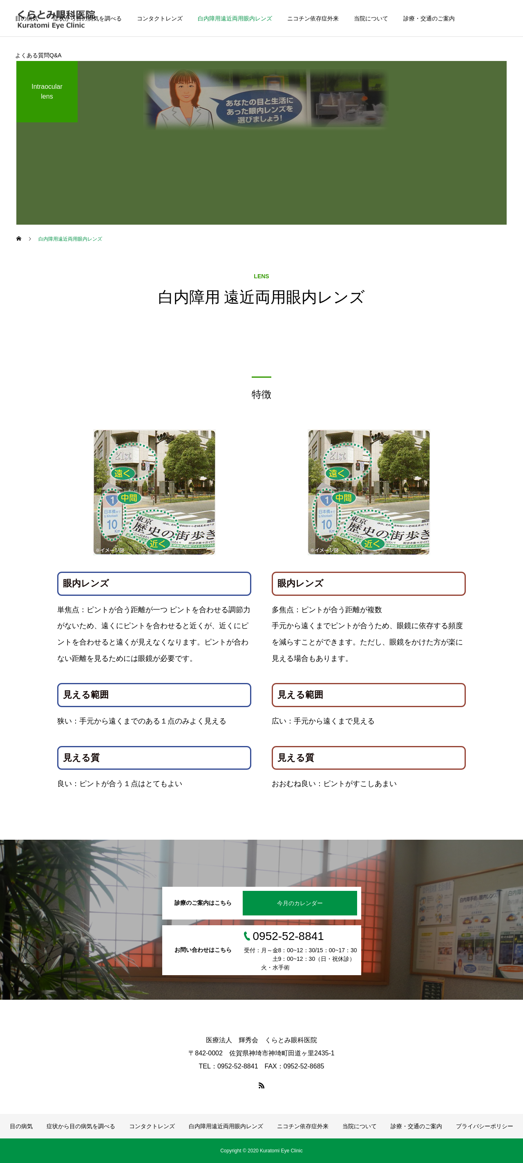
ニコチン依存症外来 (313, 18)
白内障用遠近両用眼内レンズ (235, 18)
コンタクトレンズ (160, 18)
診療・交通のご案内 (429, 18)
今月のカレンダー (300, 903)
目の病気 (26, 18)
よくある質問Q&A (38, 55)
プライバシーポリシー (484, 1126)
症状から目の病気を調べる (87, 18)
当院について (371, 18)
